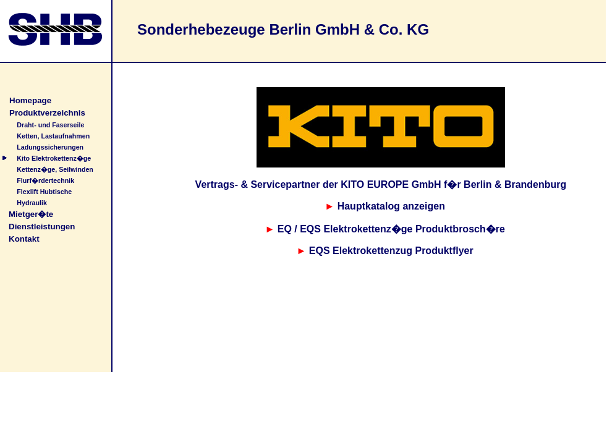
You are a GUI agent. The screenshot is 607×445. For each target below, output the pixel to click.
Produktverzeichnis (47, 112)
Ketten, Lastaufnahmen (53, 136)
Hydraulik (32, 202)
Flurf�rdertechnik (45, 180)
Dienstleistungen (42, 226)
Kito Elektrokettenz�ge (54, 158)
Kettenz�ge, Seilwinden (55, 169)
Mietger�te (31, 214)
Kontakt (24, 239)
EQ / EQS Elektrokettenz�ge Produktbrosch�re (391, 229)
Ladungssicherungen (50, 147)
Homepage (30, 100)
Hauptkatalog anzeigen (391, 206)
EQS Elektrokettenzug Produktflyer (391, 250)
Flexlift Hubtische (44, 191)
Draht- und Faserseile (50, 125)
